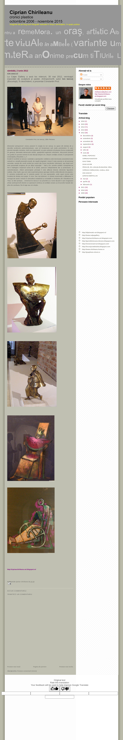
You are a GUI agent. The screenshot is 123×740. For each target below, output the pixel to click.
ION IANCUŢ (87, 173)
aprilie (85, 181)
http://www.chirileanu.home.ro (93, 249)
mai (84, 179)
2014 (83, 127)
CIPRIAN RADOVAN (90, 158)
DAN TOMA (87, 161)
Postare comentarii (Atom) (27, 671)
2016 (83, 121)
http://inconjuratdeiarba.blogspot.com (96, 246)
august (85, 147)
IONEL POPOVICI (89, 155)
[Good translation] (54, 689)
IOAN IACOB (87, 164)
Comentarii (85, 79)
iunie (85, 153)
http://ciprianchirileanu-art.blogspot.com (97, 238)
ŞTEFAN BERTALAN (90, 176)
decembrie (87, 135)
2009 (83, 193)
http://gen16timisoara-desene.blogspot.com (98, 241)
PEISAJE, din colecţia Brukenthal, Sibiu (97, 167)
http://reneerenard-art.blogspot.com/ (95, 244)
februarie (86, 184)
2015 (83, 124)
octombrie (87, 141)
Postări (83, 75)
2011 (83, 187)
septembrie (87, 144)
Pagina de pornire (39, 667)
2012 (83, 133)
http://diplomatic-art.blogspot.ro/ (94, 232)
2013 (83, 130)
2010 (83, 190)
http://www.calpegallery (90, 235)
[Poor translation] (65, 689)
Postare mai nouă (13, 667)
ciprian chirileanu (104, 88)
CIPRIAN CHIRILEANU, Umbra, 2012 (96, 170)
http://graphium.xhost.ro (91, 252)
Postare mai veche (66, 667)
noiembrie (87, 138)
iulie (84, 150)
